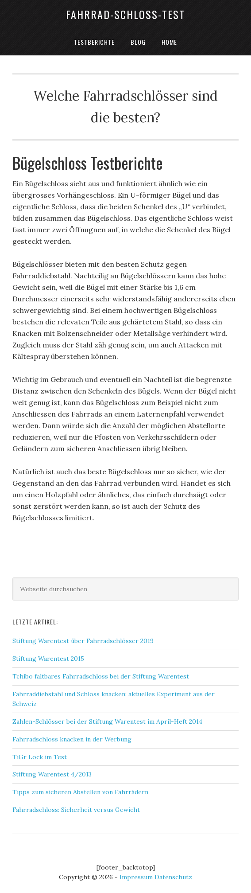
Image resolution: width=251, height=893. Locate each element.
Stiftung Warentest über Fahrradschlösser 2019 (83, 641)
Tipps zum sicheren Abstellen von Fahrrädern (80, 792)
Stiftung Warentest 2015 (48, 659)
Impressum (136, 877)
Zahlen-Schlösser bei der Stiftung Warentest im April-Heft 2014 (107, 721)
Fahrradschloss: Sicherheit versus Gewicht (76, 810)
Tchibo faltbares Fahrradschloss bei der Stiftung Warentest (100, 676)
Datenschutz (173, 877)
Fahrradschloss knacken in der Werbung (71, 739)
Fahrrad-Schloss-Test (125, 14)
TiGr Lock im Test (39, 757)
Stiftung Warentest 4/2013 (52, 774)
